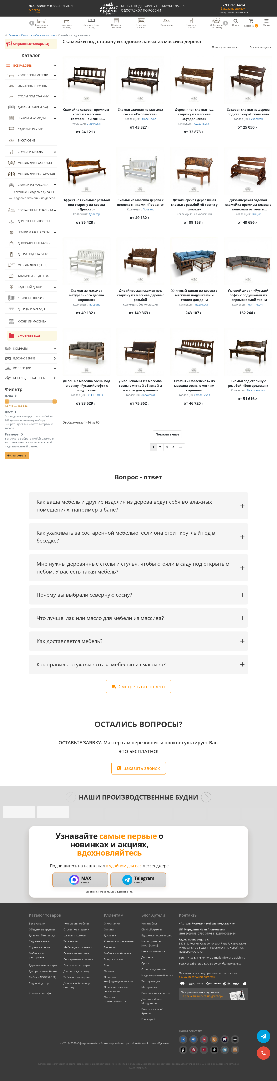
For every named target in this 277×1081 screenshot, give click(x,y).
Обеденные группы (27, 85)
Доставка (110, 935)
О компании (112, 923)
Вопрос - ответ (113, 959)
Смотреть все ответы (138, 686)
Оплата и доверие (153, 969)
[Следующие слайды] (206, 797)
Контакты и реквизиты (119, 941)
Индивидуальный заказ (157, 975)
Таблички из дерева (27, 276)
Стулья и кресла (25, 152)
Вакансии (110, 947)
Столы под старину (27, 96)
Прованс (148, 209)
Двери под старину (27, 254)
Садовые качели (25, 129)
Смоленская (148, 119)
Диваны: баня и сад (27, 107)
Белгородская (256, 390)
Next (225, 23)
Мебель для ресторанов (31, 174)
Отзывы (109, 971)
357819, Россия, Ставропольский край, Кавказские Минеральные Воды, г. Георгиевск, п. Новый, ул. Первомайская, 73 (212, 947)
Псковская (256, 119)
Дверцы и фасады (26, 309)
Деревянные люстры (28, 221)
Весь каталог (37, 923)
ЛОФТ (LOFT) (256, 304)
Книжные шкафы (25, 298)
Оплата (109, 929)
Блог (107, 965)
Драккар (94, 214)
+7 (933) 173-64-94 (198, 957)
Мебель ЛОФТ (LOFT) (27, 265)
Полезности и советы (155, 993)
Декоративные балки (29, 243)
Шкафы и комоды (26, 118)
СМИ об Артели (151, 929)
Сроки (145, 963)
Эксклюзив (21, 140)
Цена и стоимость (153, 951)
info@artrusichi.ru (233, 957)
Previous (32, 23)
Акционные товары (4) (27, 44)
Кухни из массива (26, 321)
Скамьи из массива (27, 185)
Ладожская (94, 123)
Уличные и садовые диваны (34, 192)
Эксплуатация (150, 981)
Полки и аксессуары (28, 232)
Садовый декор (24, 287)
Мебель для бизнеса (117, 953)
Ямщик (256, 214)
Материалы (149, 987)
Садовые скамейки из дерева (34, 198)
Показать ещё (167, 434)
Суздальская (202, 123)
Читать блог (149, 923)
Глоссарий (148, 1019)
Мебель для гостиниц (29, 163)
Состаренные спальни (30, 210)
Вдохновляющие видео (156, 935)
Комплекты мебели (27, 75)
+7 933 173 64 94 (233, 5)
